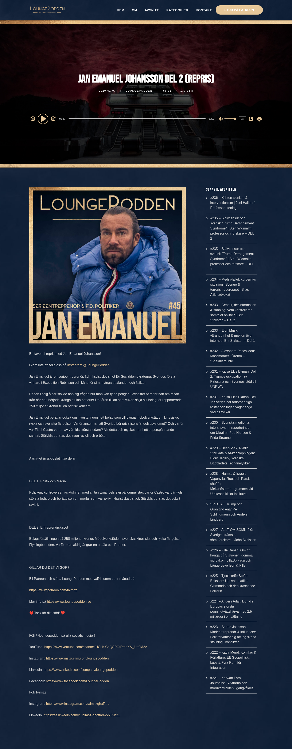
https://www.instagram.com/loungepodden (77, 658)
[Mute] (221, 119)
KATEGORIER (177, 10)
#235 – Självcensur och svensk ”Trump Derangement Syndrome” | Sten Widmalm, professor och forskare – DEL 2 (232, 228)
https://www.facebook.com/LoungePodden (77, 681)
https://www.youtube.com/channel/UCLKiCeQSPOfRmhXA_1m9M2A (95, 647)
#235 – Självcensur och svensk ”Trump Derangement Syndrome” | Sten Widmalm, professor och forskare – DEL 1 (232, 259)
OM (134, 10)
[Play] (43, 118)
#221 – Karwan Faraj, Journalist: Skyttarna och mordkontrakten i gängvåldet (231, 683)
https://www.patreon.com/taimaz (53, 590)
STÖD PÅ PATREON (239, 10)
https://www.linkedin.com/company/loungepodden (80, 670)
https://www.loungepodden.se (69, 601)
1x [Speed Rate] (242, 119)
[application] (138, 118)
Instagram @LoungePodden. (88, 365)
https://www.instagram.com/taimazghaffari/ (77, 704)
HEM (120, 10)
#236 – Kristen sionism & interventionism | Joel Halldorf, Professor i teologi (232, 203)
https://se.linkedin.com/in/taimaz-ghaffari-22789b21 (82, 715)
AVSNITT (152, 10)
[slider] (137, 118)
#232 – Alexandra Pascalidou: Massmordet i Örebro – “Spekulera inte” (232, 356)
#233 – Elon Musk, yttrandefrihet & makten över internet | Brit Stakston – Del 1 (232, 335)
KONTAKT (204, 10)
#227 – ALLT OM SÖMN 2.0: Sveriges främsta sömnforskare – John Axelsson (233, 535)
